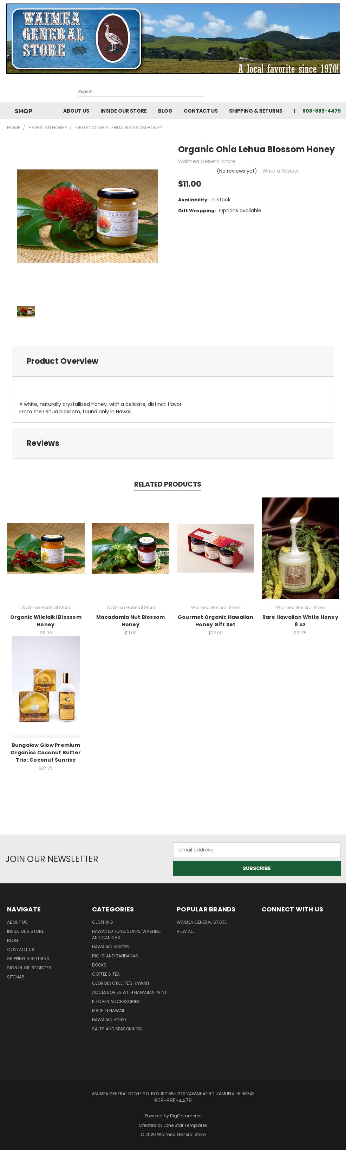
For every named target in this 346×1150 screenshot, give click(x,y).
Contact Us (201, 110)
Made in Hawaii (108, 1011)
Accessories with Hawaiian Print (129, 992)
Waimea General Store (202, 922)
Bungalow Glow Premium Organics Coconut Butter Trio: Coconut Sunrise (46, 752)
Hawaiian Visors (110, 947)
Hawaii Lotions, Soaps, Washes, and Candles (126, 934)
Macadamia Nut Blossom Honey (130, 621)
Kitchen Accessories (116, 1001)
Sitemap (15, 977)
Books (99, 965)
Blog (165, 110)
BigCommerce (186, 1116)
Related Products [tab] (167, 484)
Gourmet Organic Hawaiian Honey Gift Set (215, 621)
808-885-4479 (321, 110)
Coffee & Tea (106, 974)
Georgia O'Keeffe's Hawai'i (120, 983)
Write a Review (280, 170)
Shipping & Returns (255, 110)
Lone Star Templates (185, 1125)
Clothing (102, 922)
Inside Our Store (123, 110)
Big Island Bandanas (115, 956)
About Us (76, 110)
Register (41, 968)
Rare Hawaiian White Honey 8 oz (300, 621)
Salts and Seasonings (117, 1029)
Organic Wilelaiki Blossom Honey (45, 621)
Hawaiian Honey (109, 1020)
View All (185, 931)
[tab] (173, 361)
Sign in (15, 968)
